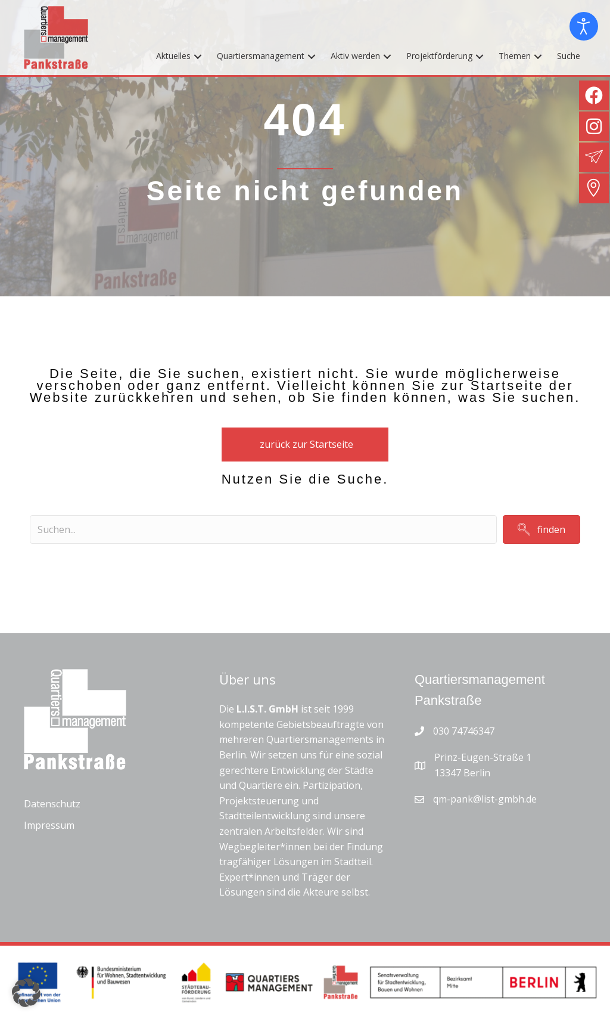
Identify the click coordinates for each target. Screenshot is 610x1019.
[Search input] (263, 529)
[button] (198, 56)
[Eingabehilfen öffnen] (583, 26)
